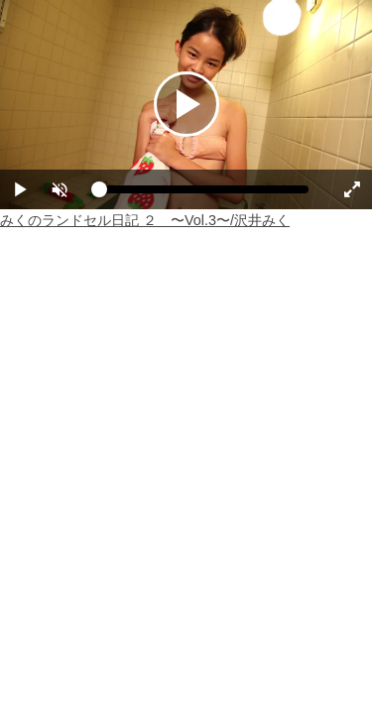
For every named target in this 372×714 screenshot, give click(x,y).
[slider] (204, 194)
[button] (59, 189)
